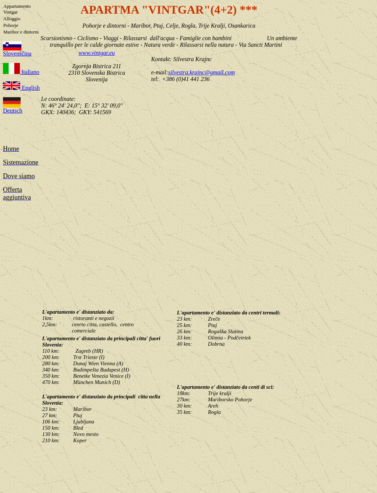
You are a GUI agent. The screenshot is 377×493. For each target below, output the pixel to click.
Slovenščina (17, 53)
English (30, 88)
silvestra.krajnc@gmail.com (201, 72)
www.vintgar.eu (96, 53)
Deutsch (12, 111)
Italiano (29, 72)
